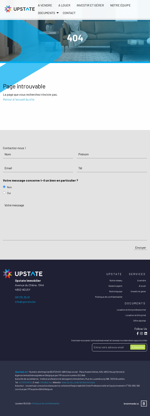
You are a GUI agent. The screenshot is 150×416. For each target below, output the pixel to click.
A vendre (45, 5)
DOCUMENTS (46, 13)
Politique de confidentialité (108, 297)
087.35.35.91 (22, 297)
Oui (9, 193)
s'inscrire (138, 347)
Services (137, 274)
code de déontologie (84, 382)
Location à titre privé (136, 315)
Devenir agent (115, 286)
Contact (69, 13)
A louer (64, 5)
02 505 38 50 (25, 382)
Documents (135, 303)
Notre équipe (120, 5)
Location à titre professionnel (131, 309)
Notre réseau (116, 280)
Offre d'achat (139, 320)
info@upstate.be (25, 301)
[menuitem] (45, 5)
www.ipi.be (67, 382)
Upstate (114, 274)
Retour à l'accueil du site (18, 99)
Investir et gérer (90, 5)
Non (9, 187)
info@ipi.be (46, 382)
